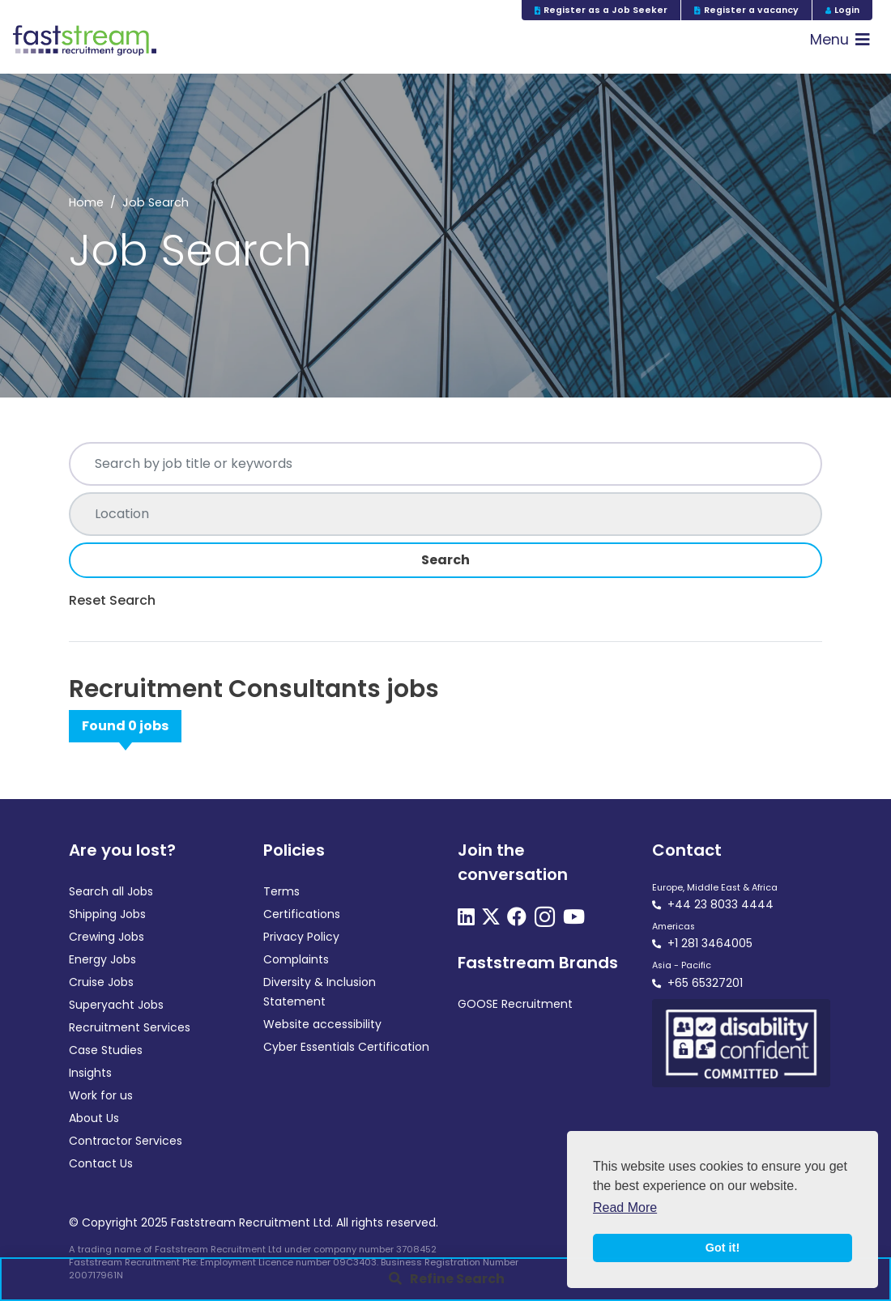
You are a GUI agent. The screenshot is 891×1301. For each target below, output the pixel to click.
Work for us (101, 1095)
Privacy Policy (301, 937)
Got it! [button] (723, 1247)
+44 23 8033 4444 (720, 904)
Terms (281, 891)
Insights (90, 1073)
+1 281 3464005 (709, 943)
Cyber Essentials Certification (346, 1047)
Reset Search (112, 600)
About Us (94, 1118)
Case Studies (106, 1050)
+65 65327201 (705, 983)
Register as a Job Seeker (601, 10)
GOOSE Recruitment (515, 1004)
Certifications (301, 914)
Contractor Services (125, 1141)
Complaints (296, 959)
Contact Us (101, 1163)
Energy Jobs (102, 959)
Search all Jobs (111, 891)
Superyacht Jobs (116, 1005)
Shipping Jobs (107, 914)
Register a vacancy (746, 10)
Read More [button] (625, 1207)
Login (842, 10)
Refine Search (457, 1278)
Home (86, 202)
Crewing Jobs (106, 937)
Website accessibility (322, 1024)
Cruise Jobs (101, 982)
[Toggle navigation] (840, 40)
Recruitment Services (129, 1027)
